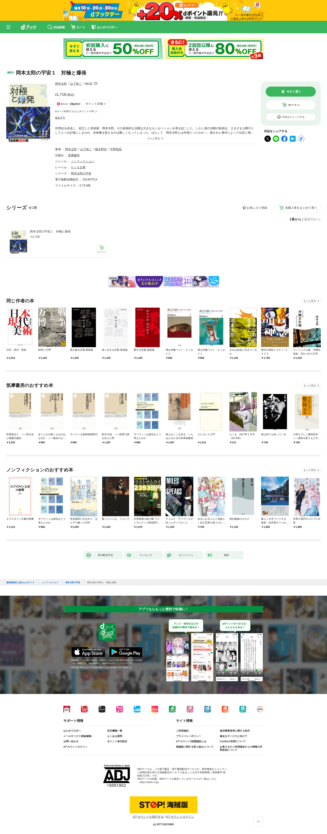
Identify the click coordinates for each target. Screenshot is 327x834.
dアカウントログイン (75, 746)
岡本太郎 (61, 83)
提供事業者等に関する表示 (235, 730)
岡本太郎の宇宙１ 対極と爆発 (50, 231)
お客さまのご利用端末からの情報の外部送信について (241, 748)
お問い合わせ (70, 741)
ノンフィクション (82, 161)
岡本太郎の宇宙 (81, 173)
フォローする (95, 84)
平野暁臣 (116, 149)
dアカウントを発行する (148, 816)
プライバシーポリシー (188, 736)
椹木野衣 (101, 149)
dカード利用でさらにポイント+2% (74, 111)
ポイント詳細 (94, 103)
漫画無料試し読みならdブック (20, 583)
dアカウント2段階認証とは (191, 741)
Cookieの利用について (233, 741)
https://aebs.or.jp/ (149, 782)
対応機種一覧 (114, 730)
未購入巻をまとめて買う (301, 207)
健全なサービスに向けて (233, 736)
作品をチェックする (293, 117)
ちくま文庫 (78, 167)
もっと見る (309, 301)
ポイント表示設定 (117, 741)
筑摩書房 (74, 155)
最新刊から (312, 219)
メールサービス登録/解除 (77, 736)
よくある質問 (114, 736)
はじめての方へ (72, 730)
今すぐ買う (294, 91)
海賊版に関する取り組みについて (195, 746)
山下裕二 (76, 83)
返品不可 (60, 117)
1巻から (295, 219)
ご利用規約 (182, 730)
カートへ (294, 105)
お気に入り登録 (257, 207)
